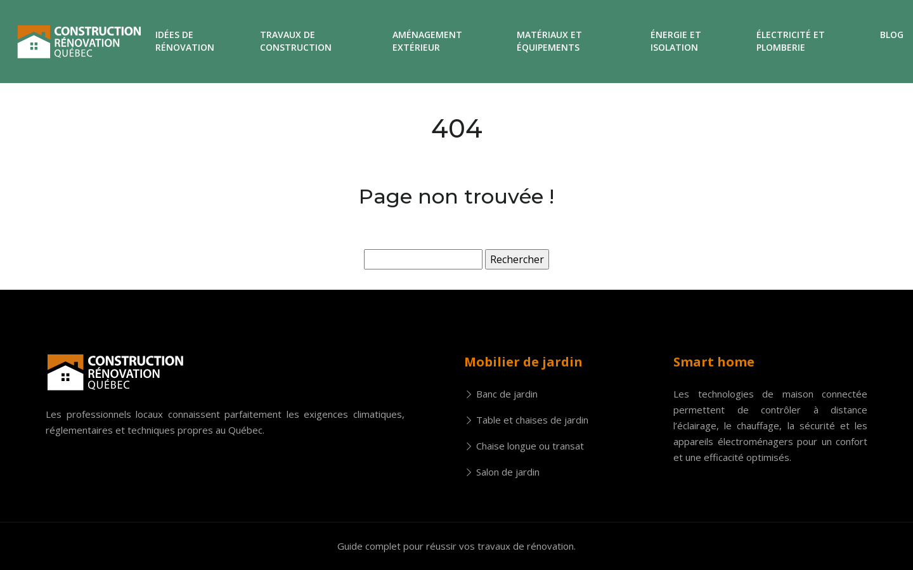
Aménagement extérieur (427, 41)
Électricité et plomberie (790, 41)
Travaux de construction (296, 41)
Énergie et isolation (676, 41)
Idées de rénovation (184, 41)
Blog (891, 35)
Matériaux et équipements (549, 41)
